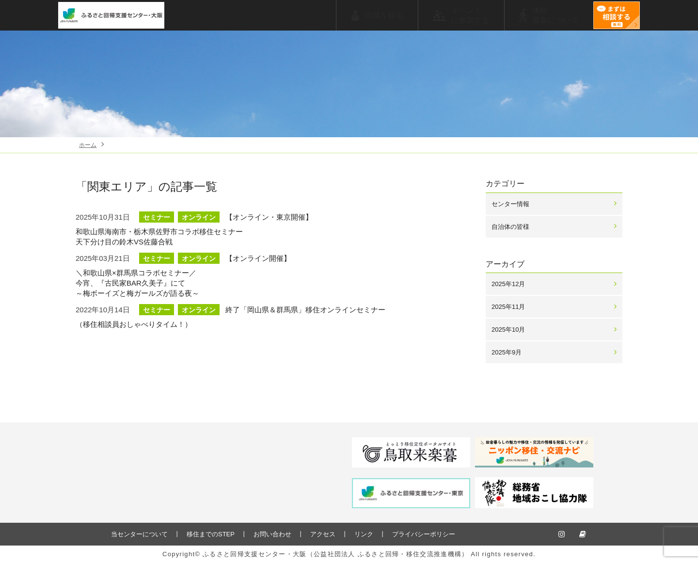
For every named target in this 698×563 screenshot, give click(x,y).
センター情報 (510, 204)
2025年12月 (508, 284)
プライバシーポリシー (423, 534)
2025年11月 (508, 306)
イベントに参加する (470, 15)
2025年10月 (508, 329)
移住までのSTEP (211, 534)
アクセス (322, 534)
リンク (363, 534)
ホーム (87, 145)
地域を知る (384, 15)
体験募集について (555, 15)
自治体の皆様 (510, 226)
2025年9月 (507, 352)
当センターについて (139, 534)
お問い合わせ (272, 534)
